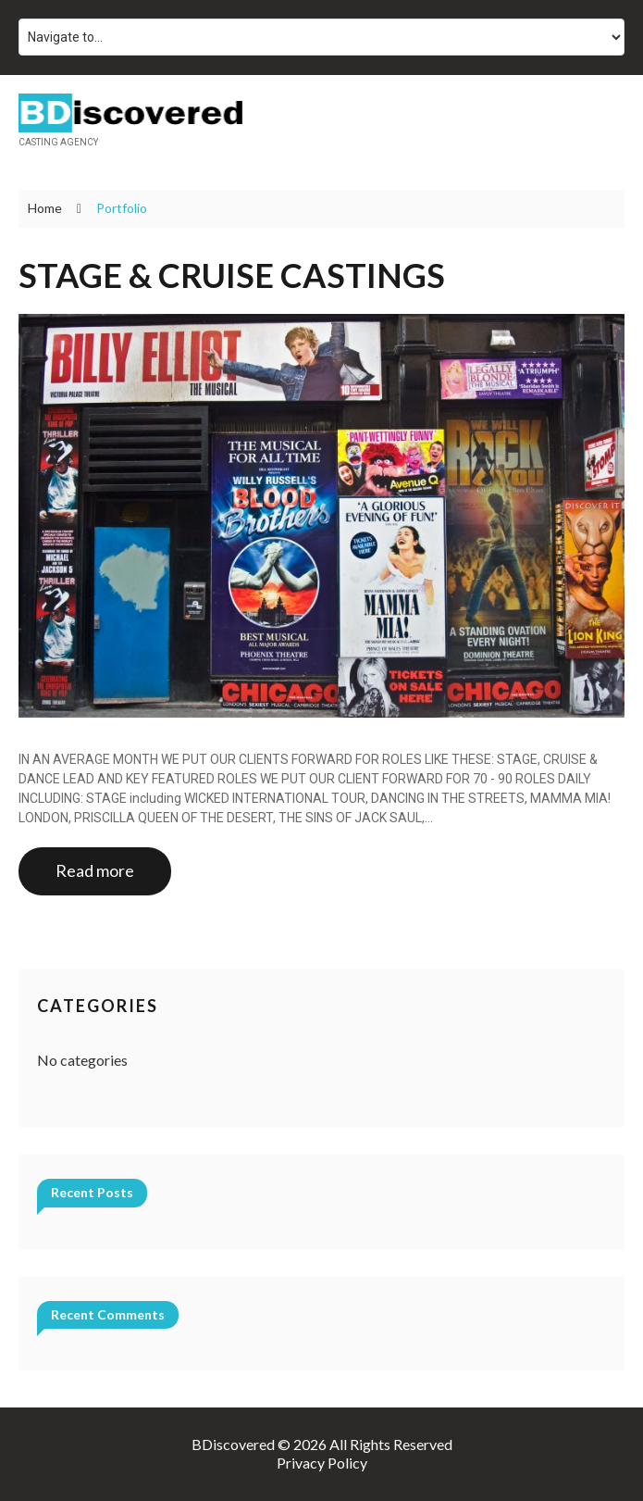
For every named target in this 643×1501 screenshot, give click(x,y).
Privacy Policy (322, 1462)
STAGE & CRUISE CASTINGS (232, 275)
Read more (95, 870)
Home (45, 208)
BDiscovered (233, 1444)
